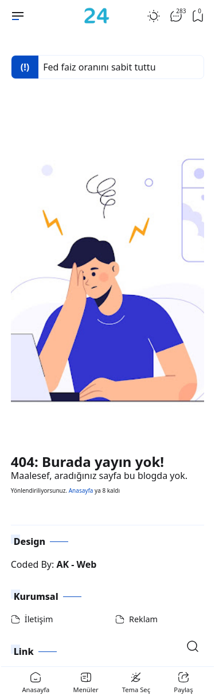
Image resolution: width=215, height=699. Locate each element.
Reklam (143, 619)
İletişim (39, 619)
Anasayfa (81, 490)
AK (62, 564)
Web (87, 564)
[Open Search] (192, 646)
